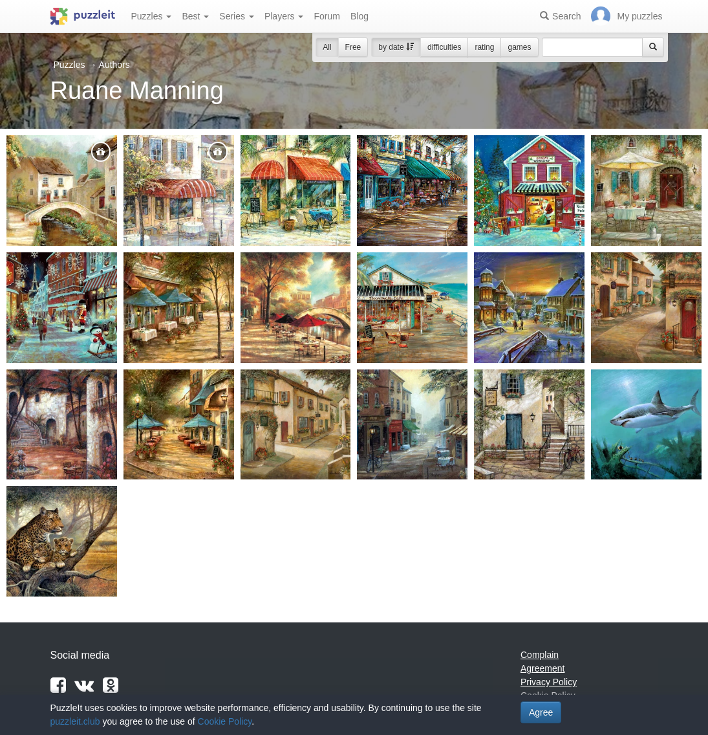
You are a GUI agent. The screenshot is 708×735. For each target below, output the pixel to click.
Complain (539, 655)
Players (284, 16)
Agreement (542, 668)
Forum (326, 16)
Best (195, 16)
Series (236, 16)
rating (484, 47)
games (519, 47)
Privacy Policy (548, 682)
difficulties (444, 47)
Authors (114, 65)
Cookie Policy (225, 721)
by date (396, 47)
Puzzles (151, 16)
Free (353, 47)
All (327, 47)
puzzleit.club (75, 721)
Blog (359, 16)
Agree (541, 712)
